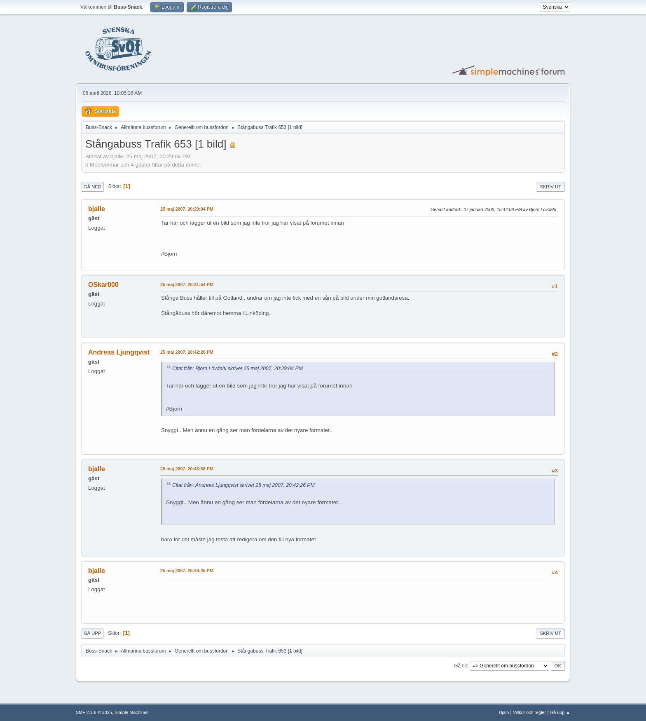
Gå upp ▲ (560, 712)
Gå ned (92, 186)
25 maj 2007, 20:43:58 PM (186, 468)
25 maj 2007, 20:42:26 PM (186, 352)
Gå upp (92, 633)
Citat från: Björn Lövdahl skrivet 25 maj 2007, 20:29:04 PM (237, 368)
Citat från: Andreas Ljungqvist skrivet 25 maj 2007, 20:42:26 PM (243, 485)
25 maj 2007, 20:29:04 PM (186, 209)
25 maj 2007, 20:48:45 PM (186, 570)
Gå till (460, 666)
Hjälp (504, 712)
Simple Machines (131, 712)
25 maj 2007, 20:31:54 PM (186, 284)
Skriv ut (550, 186)
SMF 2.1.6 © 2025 (94, 712)
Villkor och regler (529, 712)
